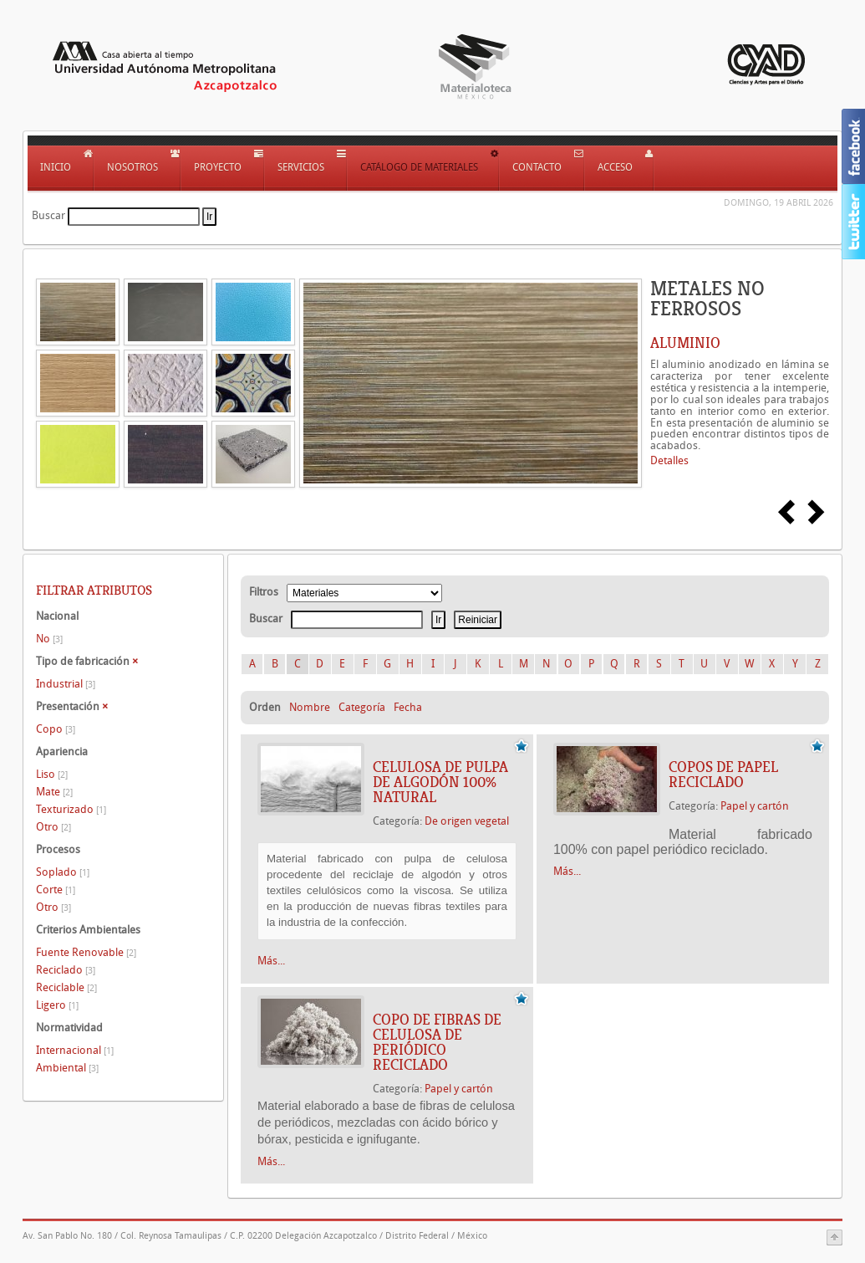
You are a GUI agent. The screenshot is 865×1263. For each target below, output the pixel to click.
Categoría (361, 707)
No (49, 638)
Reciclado (65, 970)
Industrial (65, 684)
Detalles (669, 460)
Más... (271, 960)
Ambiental (67, 1067)
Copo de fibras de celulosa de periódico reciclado (437, 1042)
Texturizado (71, 809)
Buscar (48, 215)
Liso (52, 774)
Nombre (309, 707)
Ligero (57, 1005)
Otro (53, 827)
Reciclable (66, 987)
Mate (54, 791)
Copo (55, 729)
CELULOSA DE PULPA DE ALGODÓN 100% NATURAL (440, 782)
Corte (55, 889)
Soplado (62, 872)
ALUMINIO (685, 343)
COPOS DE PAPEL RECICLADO (723, 774)
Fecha (408, 707)
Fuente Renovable (86, 952)
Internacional (75, 1050)
